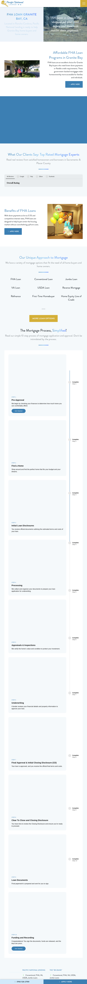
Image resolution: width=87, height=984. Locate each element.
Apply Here (65, 981)
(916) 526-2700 (21, 981)
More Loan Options (43, 303)
